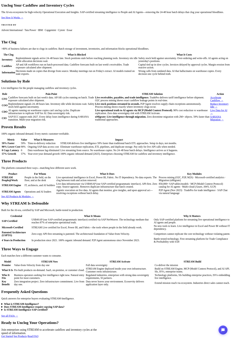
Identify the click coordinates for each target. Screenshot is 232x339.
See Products (20, 336)
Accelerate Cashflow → (216, 99)
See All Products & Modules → (17, 196)
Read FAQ (33, 336)
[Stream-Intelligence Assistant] (223, 330)
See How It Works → (12, 17)
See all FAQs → (9, 315)
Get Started (7, 336)
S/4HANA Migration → (217, 118)
